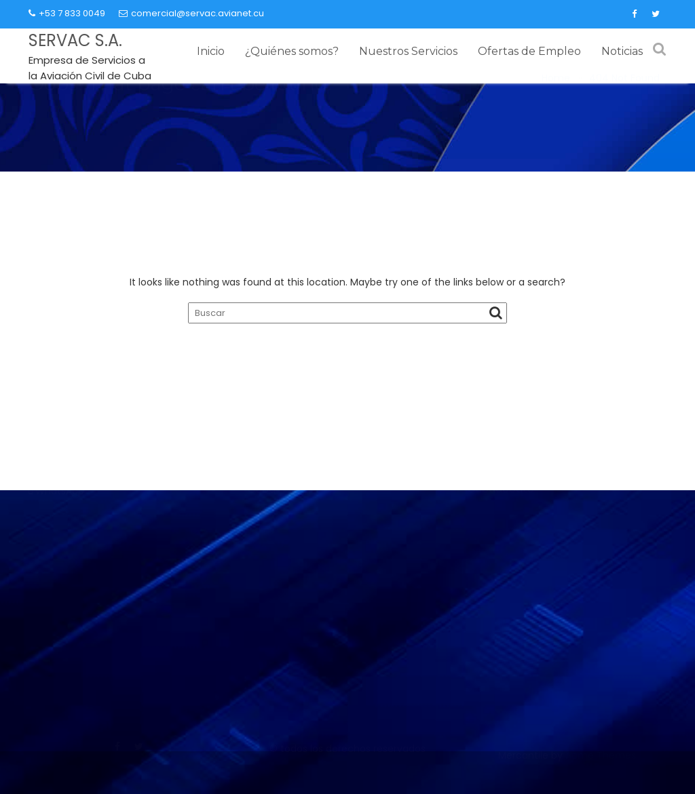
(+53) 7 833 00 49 (81, 598)
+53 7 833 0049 (67, 13)
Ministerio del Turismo (302, 638)
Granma (488, 570)
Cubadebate (501, 696)
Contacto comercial (89, 548)
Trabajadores (502, 620)
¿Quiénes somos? (292, 51)
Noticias (622, 51)
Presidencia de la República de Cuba (340, 688)
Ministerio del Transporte (310, 570)
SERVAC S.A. (75, 40)
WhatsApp (59, 615)
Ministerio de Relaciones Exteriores (334, 663)
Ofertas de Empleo (529, 51)
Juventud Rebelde (514, 595)
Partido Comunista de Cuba (539, 545)
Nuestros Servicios (408, 51)
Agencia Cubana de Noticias (540, 671)
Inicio (211, 51)
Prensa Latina (502, 646)
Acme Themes (600, 771)
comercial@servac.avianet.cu (191, 13)
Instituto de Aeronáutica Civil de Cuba (344, 544)
